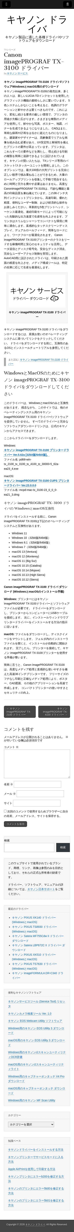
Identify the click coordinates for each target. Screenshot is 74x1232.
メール (10, 793)
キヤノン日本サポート (41, 889)
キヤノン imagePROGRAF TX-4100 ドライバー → (55, 711)
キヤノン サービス (17, 73)
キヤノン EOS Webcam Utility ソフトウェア (35, 1020)
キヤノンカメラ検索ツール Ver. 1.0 (29, 1013)
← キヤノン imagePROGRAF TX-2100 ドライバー (19, 711)
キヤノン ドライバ (37, 24)
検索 (7, 840)
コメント (11, 747)
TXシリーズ (9, 49)
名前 (8, 784)
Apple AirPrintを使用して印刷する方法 (31, 1169)
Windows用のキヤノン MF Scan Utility (31, 1100)
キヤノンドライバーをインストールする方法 (35, 1149)
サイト (8, 803)
